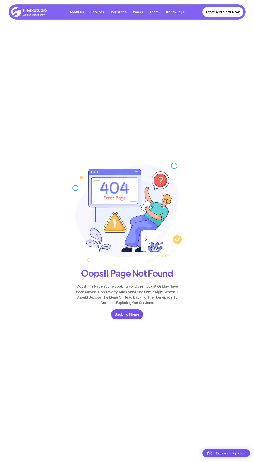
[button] (226, 453)
